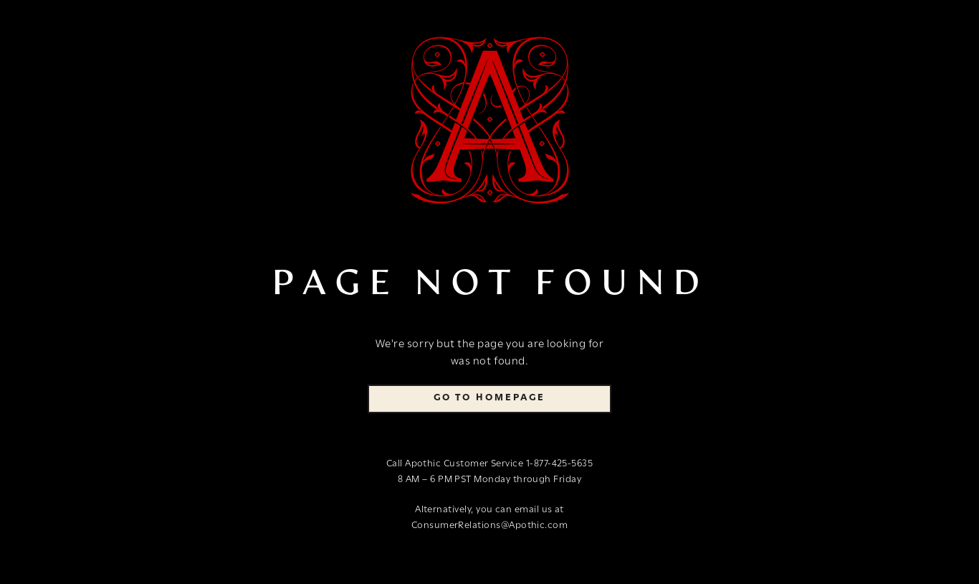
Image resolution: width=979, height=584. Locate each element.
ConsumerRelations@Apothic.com (489, 525)
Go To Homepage (489, 397)
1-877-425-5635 (559, 463)
